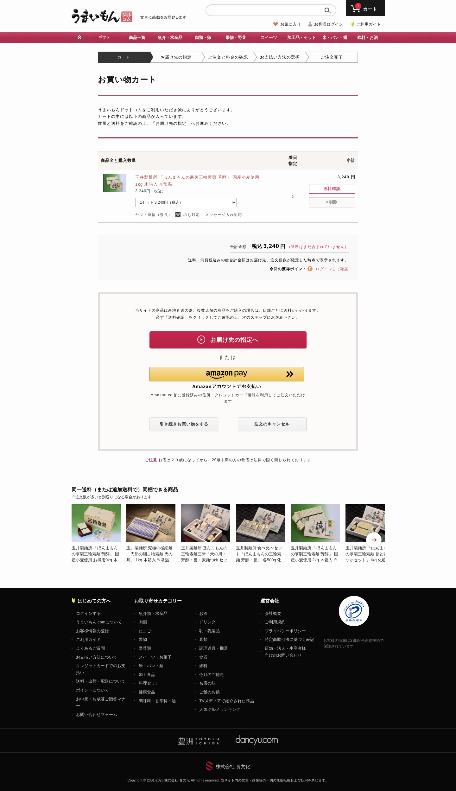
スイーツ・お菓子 (155, 657)
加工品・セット (301, 37)
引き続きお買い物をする (184, 424)
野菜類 (145, 648)
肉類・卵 (203, 37)
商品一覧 (137, 37)
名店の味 (207, 683)
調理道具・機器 (213, 648)
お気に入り (290, 24)
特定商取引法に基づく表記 (289, 639)
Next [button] (374, 540)
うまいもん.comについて (99, 622)
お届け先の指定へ (227, 340)
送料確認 (332, 188)
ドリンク (207, 622)
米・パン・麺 (334, 37)
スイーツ (269, 37)
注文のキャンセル (272, 424)
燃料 (203, 665)
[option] (99, 533)
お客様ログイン (328, 24)
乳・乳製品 (209, 630)
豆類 (203, 639)
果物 (143, 639)
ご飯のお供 (209, 692)
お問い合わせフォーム (96, 714)
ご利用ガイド (368, 24)
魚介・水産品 (170, 37)
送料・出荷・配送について (100, 681)
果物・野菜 (235, 37)
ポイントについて (92, 690)
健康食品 (147, 692)
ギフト (104, 37)
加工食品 (147, 674)
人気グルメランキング (219, 709)
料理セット (149, 683)
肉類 (143, 622)
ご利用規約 (275, 622)
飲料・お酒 (367, 37)
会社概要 (273, 613)
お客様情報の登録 (92, 630)
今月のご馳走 (211, 674)
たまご (145, 630)
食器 (203, 657)
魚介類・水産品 (153, 613)
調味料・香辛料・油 (157, 701)
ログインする (88, 613)
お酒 (203, 613)
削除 (332, 202)
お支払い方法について (96, 657)
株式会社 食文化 (233, 766)
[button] (226, 378)
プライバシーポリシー (285, 630)
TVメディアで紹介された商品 (226, 701)
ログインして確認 (332, 269)
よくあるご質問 (90, 648)
